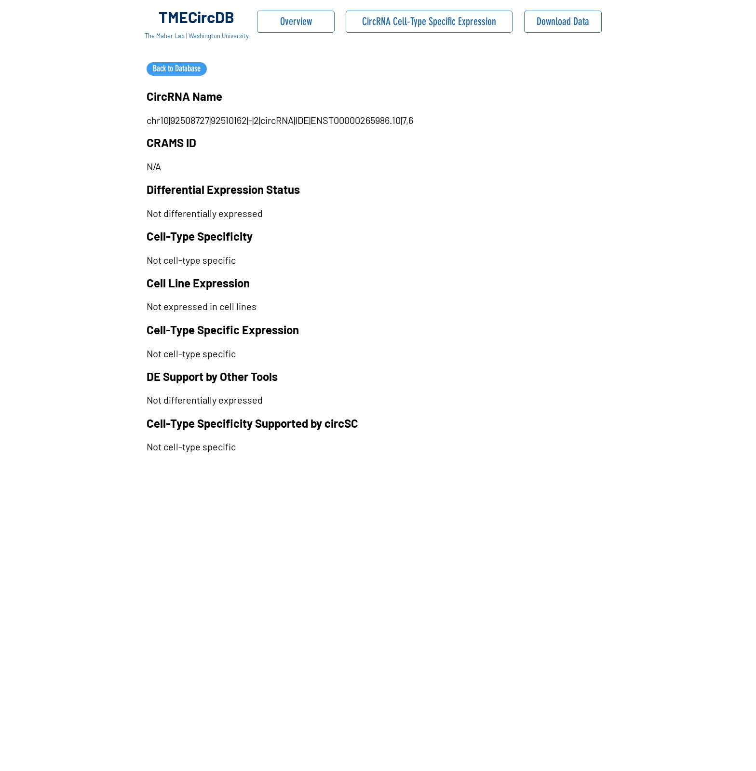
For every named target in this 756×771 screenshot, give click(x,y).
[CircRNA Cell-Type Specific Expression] (429, 22)
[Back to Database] (177, 69)
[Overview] (296, 22)
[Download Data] (563, 22)
